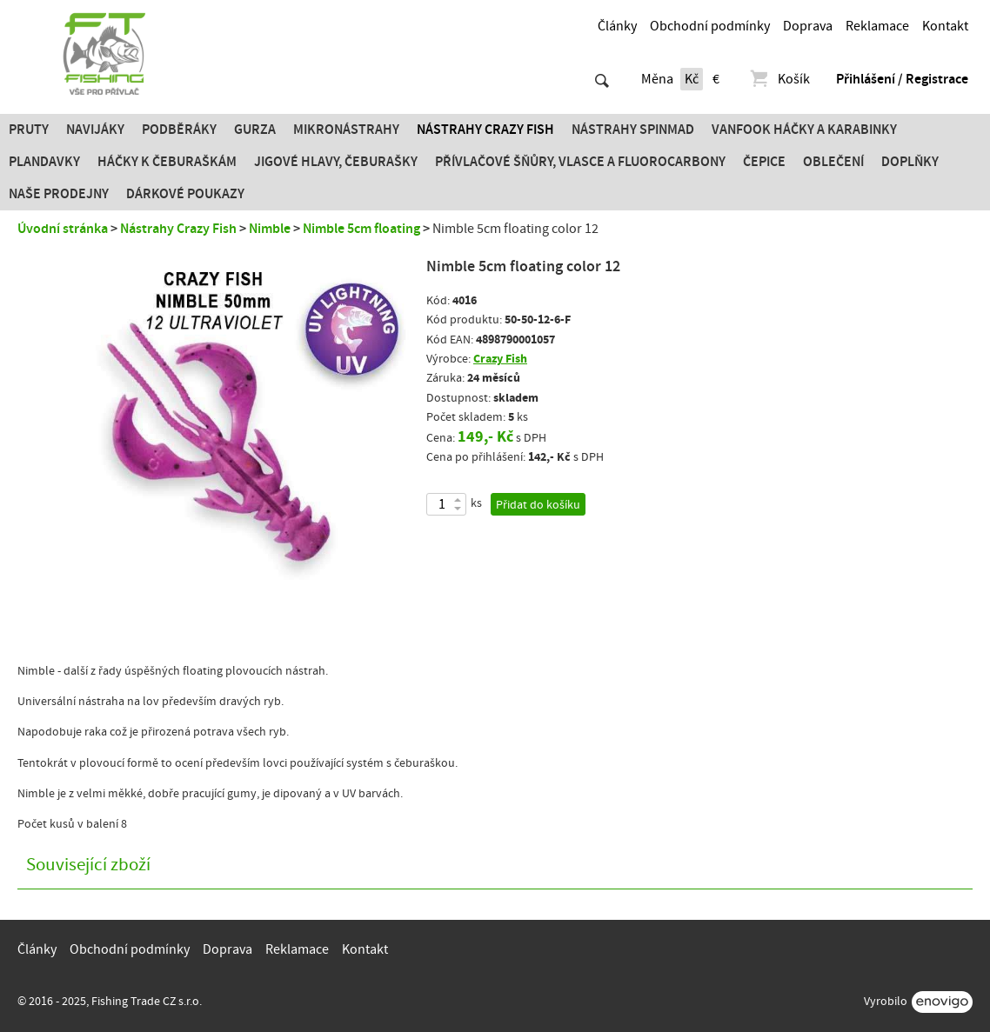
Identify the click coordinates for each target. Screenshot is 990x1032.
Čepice (764, 162)
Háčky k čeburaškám (167, 162)
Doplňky (910, 162)
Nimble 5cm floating (361, 228)
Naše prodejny (59, 194)
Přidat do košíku (538, 505)
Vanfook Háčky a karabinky (804, 129)
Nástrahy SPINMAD (633, 129)
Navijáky (95, 129)
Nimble (270, 228)
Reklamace (877, 26)
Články (617, 26)
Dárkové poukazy (185, 194)
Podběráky (179, 129)
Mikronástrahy (346, 129)
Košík (779, 79)
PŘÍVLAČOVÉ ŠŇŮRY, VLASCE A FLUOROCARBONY (580, 162)
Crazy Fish (500, 358)
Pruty (29, 129)
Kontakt (945, 26)
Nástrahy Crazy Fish (485, 129)
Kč (692, 79)
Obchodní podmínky (710, 26)
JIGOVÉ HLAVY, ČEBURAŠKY (336, 162)
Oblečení (833, 162)
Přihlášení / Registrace (902, 79)
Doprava (808, 26)
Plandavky (44, 162)
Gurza (255, 129)
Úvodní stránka (62, 228)
